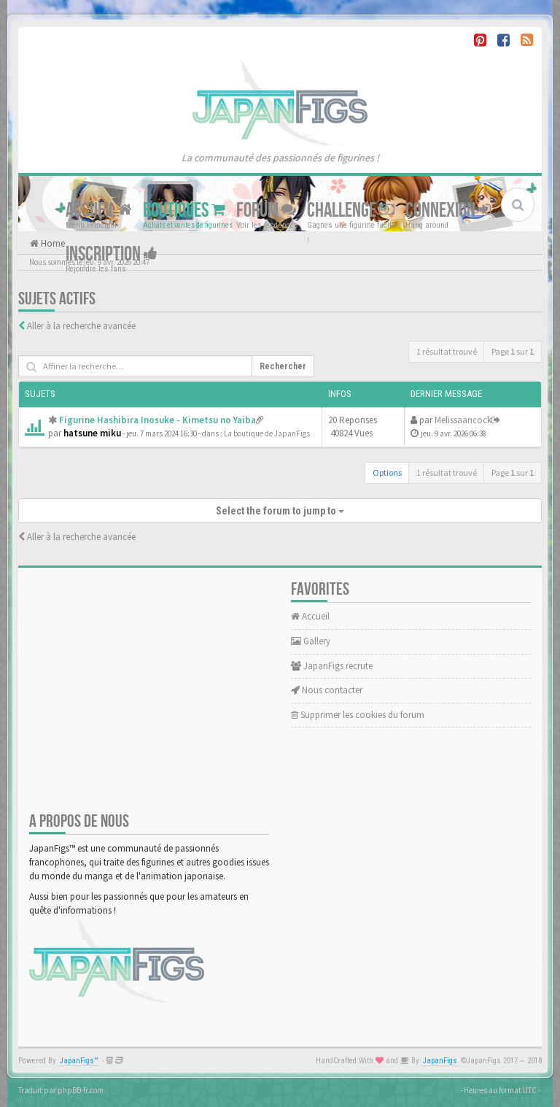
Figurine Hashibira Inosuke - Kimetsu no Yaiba (157, 420)
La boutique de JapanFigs (267, 433)
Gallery (310, 641)
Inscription (112, 254)
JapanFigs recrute (332, 666)
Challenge (350, 210)
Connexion (448, 210)
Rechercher (283, 366)
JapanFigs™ (79, 1060)
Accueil (99, 210)
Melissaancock (463, 420)
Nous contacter (326, 690)
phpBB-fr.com (81, 1090)
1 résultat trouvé (446, 351)
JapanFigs (440, 1060)
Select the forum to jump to (280, 511)
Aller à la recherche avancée (81, 326)
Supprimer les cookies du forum (357, 715)
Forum (266, 210)
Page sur (512, 351)
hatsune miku (92, 433)
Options (387, 472)
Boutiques (184, 210)
